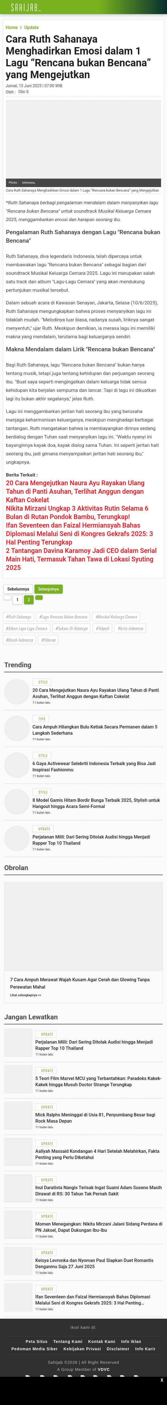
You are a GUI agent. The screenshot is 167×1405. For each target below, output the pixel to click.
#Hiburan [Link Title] (48, 640)
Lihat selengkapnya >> (25, 995)
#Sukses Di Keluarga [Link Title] (71, 628)
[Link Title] (4, 7)
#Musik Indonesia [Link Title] (19, 640)
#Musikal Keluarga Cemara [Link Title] (116, 617)
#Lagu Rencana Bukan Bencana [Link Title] (63, 617)
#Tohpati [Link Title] (102, 628)
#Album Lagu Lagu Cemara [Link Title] (26, 628)
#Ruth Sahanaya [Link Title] (18, 617)
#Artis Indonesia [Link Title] (130, 628)
